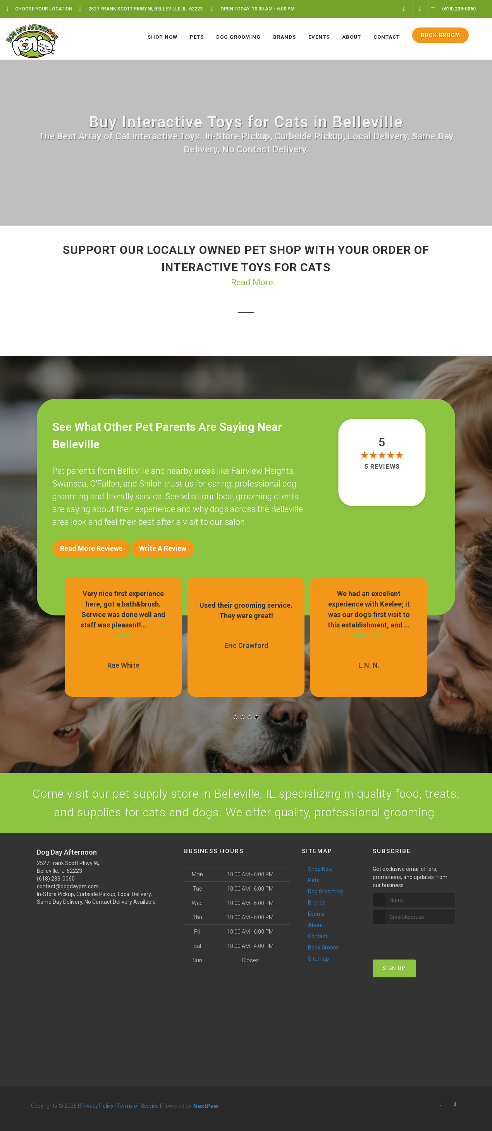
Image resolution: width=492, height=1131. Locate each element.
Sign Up (394, 968)
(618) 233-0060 (56, 879)
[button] (235, 717)
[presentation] (414, 938)
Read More (252, 282)
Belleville (133, 471)
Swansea (69, 483)
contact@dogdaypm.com (68, 886)
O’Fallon (105, 483)
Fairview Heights (262, 471)
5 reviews (382, 466)
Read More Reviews (91, 548)
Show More (368, 635)
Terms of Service (138, 1106)
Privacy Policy (97, 1106)
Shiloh (150, 483)
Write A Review (162, 548)
